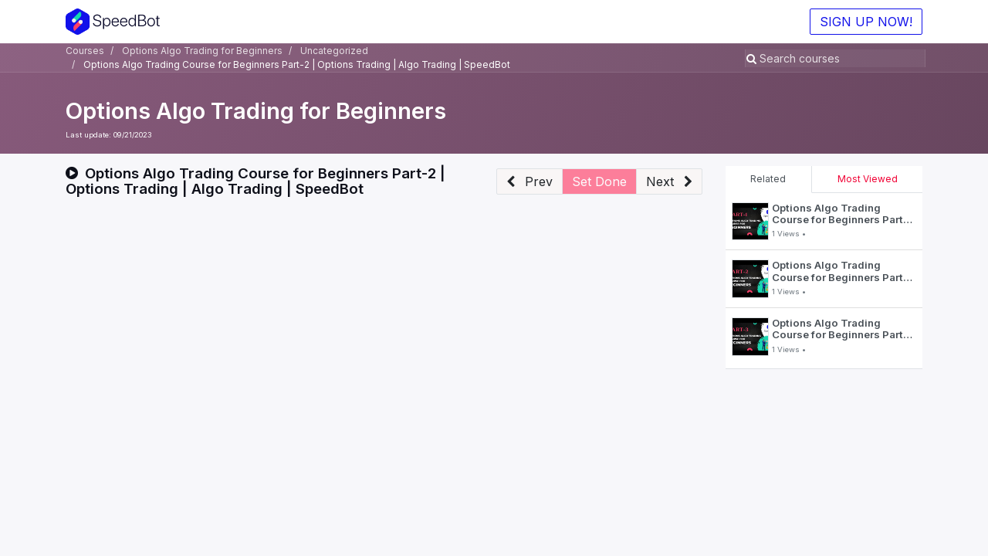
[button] (529, 181)
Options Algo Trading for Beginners (256, 110)
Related (768, 179)
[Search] (753, 58)
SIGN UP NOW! (866, 21)
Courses (85, 50)
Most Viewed (867, 179)
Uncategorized (334, 50)
